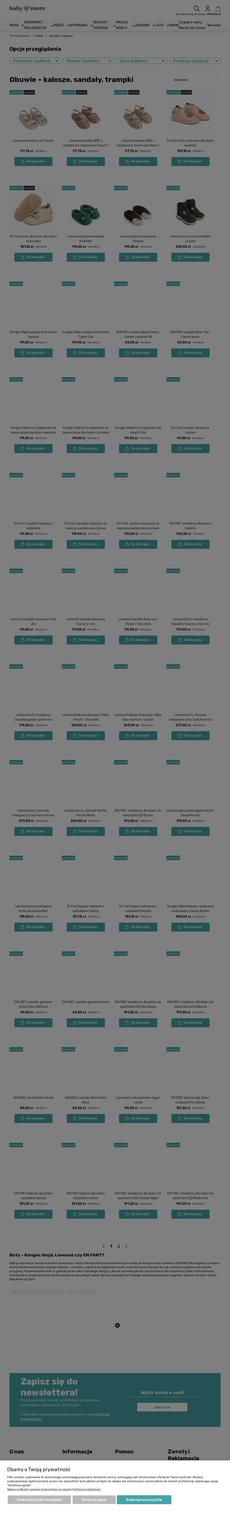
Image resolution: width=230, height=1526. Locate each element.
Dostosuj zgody (94, 1500)
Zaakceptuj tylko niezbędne (39, 1500)
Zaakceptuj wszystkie (144, 1500)
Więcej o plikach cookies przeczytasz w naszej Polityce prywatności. (54, 1489)
